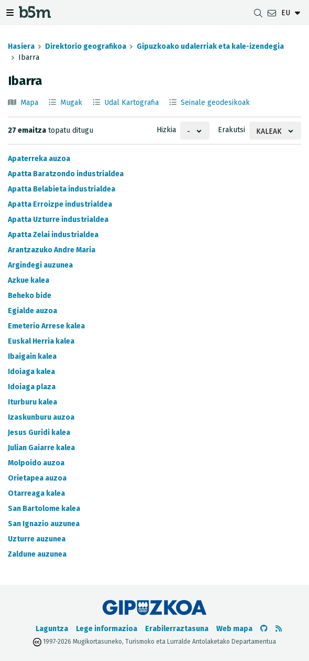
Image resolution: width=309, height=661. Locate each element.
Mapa (29, 102)
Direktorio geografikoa (85, 46)
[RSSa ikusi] (278, 628)
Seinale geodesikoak (215, 102)
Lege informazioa (106, 628)
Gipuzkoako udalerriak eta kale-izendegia (210, 46)
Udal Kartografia (131, 102)
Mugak (71, 102)
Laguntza (52, 628)
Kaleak (269, 131)
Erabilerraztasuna (176, 628)
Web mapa (234, 628)
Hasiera (21, 46)
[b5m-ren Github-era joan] (264, 628)
